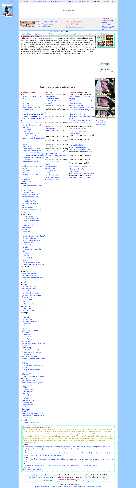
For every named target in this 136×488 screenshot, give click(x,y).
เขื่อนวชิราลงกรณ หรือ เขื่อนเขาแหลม (33, 343)
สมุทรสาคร (38, 449)
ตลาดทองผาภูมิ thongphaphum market (33, 376)
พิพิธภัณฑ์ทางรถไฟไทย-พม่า (30, 134)
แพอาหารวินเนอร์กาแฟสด (78, 147)
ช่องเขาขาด (25, 253)
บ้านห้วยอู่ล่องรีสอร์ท (52, 175)
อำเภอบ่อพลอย (26, 232)
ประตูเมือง (25, 127)
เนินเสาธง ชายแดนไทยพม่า (30, 356)
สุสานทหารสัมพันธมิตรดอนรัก (31, 116)
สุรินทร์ (110, 453)
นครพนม (52, 453)
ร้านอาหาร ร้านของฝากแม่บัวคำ (80, 120)
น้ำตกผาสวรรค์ (26, 334)
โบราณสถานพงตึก (27, 207)
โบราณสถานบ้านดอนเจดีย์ (30, 196)
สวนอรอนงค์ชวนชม (28, 192)
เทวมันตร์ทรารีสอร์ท (52, 99)
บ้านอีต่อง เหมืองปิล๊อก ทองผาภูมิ (31, 352)
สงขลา (86, 465)
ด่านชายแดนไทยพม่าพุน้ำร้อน (31, 161)
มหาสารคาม (70, 453)
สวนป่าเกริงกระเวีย (27, 339)
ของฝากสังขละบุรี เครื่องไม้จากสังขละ (81, 178)
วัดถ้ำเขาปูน (25, 103)
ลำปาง (99, 459)
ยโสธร (83, 453)
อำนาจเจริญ (57, 455)
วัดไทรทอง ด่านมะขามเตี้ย (30, 218)
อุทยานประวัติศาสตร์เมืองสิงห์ (31, 240)
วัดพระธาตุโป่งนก (27, 216)
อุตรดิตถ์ (110, 459)
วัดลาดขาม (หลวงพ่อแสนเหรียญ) (32, 186)
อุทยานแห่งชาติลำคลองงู (29, 321)
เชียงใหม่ (34, 459)
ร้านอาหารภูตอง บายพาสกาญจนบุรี (81, 101)
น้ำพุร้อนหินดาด (26, 341)
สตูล (82, 465)
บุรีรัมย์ (63, 453)
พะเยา (67, 459)
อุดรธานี (49, 455)
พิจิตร (82, 459)
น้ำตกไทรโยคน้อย (27, 242)
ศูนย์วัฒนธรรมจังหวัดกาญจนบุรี (31, 150)
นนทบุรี (56, 446)
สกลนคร (104, 453)
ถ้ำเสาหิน (24, 326)
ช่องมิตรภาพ (25, 363)
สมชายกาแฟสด (51, 168)
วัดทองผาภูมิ (25, 317)
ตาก (45, 459)
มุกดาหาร (77, 453)
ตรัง (33, 465)
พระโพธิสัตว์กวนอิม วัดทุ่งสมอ (31, 194)
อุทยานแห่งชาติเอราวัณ (29, 286)
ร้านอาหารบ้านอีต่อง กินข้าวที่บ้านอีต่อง (82, 173)
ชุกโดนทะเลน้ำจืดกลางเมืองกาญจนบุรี (33, 157)
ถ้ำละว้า (24, 260)
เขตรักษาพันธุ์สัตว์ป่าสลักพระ (30, 273)
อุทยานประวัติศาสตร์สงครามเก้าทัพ (32, 125)
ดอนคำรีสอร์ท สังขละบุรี (53, 177)
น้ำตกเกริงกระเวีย (27, 337)
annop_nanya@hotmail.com (92, 481)
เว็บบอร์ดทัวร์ (69, 1)
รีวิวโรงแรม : (65, 486)
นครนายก (69, 446)
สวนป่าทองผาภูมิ (27, 348)
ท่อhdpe (83, 486)
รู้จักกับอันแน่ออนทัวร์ (109, 1)
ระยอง (34, 469)
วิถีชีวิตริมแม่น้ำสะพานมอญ (30, 422)
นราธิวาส (49, 465)
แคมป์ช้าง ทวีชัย (27, 129)
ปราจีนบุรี (93, 446)
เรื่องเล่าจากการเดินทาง (83, 1)
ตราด (39, 469)
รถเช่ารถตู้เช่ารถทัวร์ (55, 1)
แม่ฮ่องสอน (88, 459)
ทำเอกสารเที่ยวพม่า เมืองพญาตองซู (32, 413)
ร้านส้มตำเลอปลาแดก (76, 105)
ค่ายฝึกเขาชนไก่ (26, 146)
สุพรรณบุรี (31, 449)
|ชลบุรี (25, 469)
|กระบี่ (24, 465)
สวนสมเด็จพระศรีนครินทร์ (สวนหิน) (33, 153)
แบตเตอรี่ (77, 486)
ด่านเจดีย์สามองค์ (27, 385)
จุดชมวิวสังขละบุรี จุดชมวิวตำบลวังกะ (33, 415)
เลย (93, 453)
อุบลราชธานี (42, 455)
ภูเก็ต (68, 465)
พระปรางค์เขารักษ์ (27, 269)
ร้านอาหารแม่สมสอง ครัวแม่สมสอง (80, 149)
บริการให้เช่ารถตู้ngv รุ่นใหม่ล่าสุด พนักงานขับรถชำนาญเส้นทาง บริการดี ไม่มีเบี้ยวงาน (46, 24)
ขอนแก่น (32, 453)
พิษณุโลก (62, 459)
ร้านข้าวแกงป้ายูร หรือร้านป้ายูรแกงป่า (82, 109)
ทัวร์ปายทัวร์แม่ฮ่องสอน (38, 1)
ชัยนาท (51, 446)
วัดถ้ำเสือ (24, 168)
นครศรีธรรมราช (40, 465)
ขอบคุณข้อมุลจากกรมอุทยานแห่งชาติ (40, 477)
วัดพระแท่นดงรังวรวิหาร (29, 201)
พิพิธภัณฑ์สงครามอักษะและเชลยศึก (32, 114)
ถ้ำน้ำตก (24, 328)
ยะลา (73, 465)
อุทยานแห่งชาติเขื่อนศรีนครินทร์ (31, 295)
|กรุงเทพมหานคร (28, 446)
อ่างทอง (80, 449)
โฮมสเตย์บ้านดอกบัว (52, 179)
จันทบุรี (29, 469)
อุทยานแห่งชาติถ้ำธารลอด (30, 275)
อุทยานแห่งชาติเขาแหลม (29, 288)
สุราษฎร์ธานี (93, 465)
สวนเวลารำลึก (26, 308)
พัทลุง (64, 465)
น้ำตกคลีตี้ (25, 411)
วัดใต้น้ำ (24, 387)
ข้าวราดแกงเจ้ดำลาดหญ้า (78, 129)
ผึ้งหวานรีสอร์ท (50, 96)
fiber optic (95, 486)
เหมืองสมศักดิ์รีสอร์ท (28, 374)
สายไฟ (89, 486)
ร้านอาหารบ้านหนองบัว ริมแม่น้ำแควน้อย (82, 107)
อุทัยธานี (26, 461)
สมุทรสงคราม (47, 449)
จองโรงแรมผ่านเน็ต (54, 486)
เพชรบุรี (99, 446)
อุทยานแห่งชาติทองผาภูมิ (29, 319)
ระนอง (78, 465)
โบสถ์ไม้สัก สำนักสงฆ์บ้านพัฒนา (31, 221)
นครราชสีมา (44, 453)
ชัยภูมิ (37, 453)
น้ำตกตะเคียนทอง (27, 402)
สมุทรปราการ (56, 449)
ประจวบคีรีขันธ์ (78, 446)
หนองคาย (26, 455)
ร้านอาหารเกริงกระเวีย (77, 169)
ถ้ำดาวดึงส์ (25, 247)
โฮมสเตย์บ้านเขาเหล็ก (28, 310)
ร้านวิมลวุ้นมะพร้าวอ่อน (77, 133)
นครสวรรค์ (54, 459)
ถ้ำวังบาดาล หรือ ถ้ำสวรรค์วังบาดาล (33, 264)
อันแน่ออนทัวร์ (24, 1)
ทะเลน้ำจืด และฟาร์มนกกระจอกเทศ (33, 166)
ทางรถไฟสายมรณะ (28, 109)
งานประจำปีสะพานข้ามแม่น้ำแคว (32, 107)
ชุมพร (29, 465)
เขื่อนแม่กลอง (26, 179)
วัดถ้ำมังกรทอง (26, 105)
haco (100, 486)
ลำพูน (95, 459)
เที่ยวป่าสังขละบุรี (27, 409)
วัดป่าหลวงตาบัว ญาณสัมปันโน (31, 249)
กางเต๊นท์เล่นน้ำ (26, 396)
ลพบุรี (109, 446)
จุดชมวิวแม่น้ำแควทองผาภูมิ (30, 350)
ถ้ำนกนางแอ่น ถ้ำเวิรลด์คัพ (30, 330)
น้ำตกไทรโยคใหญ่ (27, 245)
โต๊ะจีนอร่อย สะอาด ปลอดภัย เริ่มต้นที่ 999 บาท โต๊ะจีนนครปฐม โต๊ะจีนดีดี (109, 25)
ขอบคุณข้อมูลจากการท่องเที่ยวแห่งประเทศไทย (43, 475)
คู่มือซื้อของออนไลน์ (41, 486)
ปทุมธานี (86, 446)
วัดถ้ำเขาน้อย (26, 170)
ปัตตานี (55, 465)
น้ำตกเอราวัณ (26, 291)
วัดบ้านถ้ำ (25, 172)
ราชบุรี (105, 446)
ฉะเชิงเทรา (44, 446)
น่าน (48, 459)
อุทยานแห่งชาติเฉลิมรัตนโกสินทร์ (32, 293)
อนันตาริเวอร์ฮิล (51, 146)
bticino (71, 486)
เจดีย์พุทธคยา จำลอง (28, 391)
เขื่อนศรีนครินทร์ (27, 299)
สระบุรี (70, 449)
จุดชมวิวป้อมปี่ (26, 398)
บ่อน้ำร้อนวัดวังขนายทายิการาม (31, 175)
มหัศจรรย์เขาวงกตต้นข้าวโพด (31, 262)
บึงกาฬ (58, 453)
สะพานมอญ (25, 394)
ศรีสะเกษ (98, 453)
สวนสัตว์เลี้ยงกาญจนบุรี (29, 136)
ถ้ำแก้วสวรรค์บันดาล (28, 404)
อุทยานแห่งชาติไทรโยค (29, 238)
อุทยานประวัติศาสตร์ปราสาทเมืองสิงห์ (33, 236)
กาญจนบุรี (37, 446)
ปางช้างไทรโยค (26, 256)
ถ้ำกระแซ (24, 251)
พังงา (60, 465)
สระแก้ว (64, 449)
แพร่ (78, 459)
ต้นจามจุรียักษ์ (26, 131)
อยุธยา (75, 449)
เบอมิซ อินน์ (49, 173)
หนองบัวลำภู (33, 455)
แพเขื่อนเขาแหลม (51, 153)
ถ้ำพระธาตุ (25, 302)
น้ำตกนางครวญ (26, 323)
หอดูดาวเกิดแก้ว (26, 227)
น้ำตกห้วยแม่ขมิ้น (27, 297)
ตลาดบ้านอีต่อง (26, 354)
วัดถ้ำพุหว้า (25, 101)
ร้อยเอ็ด (88, 453)
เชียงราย (40, 459)
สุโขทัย (105, 459)
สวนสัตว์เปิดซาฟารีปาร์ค (29, 225)
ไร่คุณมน (24, 229)
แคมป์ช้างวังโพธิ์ (27, 258)
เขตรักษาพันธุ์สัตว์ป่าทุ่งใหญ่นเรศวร (33, 383)
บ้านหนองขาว (26, 177)
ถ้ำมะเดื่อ (24, 144)
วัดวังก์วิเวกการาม (27, 389)
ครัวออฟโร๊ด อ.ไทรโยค (77, 145)
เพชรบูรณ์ (73, 459)
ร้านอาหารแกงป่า (75, 103)
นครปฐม (62, 446)
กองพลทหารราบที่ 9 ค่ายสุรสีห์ (31, 148)
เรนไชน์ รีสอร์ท (51, 170)
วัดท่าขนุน (25, 315)
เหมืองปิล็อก (25, 345)
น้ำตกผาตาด (25, 332)
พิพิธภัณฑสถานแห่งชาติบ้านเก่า (31, 142)
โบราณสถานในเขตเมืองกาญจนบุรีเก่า (33, 155)
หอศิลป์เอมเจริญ (26, 181)
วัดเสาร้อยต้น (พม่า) (27, 400)
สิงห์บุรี (25, 449)
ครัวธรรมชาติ (74, 171)
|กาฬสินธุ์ (25, 453)
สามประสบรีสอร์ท (51, 166)
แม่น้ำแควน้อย (26, 159)
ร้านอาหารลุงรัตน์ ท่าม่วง (77, 114)
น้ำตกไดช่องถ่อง (26, 407)
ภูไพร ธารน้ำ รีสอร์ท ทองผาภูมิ (55, 151)
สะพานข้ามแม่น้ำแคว (28, 112)
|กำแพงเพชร (26, 459)
